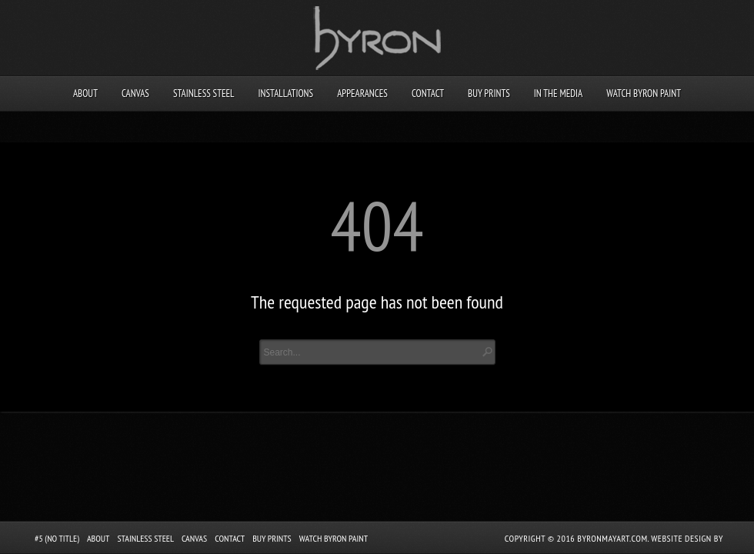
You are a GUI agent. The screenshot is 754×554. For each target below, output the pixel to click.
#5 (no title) (57, 538)
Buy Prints (489, 93)
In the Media (558, 93)
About (85, 93)
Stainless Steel (204, 93)
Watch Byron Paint (643, 93)
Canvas (135, 93)
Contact (428, 93)
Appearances (362, 93)
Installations (285, 93)
